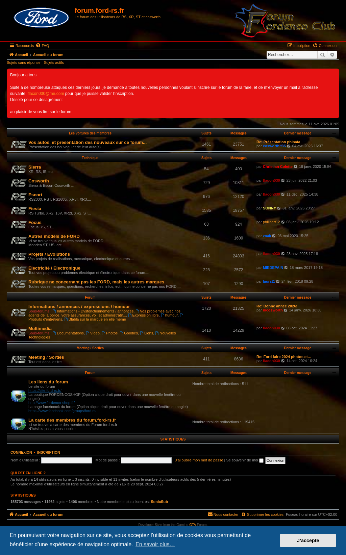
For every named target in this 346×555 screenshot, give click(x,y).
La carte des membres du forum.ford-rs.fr (72, 420)
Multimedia (40, 328)
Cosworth (38, 180)
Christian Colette (278, 167)
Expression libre (143, 315)
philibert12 (271, 222)
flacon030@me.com (46, 93)
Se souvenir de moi (245, 460)
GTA (192, 525)
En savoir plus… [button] (155, 544)
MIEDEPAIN (273, 268)
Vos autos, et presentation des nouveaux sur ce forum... (87, 142)
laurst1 (269, 281)
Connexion (21, 452)
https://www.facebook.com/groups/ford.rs (62, 411)
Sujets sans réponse (24, 62)
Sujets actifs (54, 62)
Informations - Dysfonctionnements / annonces (93, 311)
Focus (35, 222)
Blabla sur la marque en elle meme (95, 319)
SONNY (269, 208)
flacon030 (271, 180)
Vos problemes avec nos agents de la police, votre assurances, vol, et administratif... (104, 313)
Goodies (129, 333)
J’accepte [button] (308, 540)
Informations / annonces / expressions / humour (79, 306)
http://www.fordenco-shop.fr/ (51, 403)
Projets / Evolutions (49, 254)
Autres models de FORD (54, 236)
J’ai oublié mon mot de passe (199, 460)
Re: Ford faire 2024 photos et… (284, 357)
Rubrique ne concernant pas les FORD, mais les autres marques (96, 281)
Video (93, 333)
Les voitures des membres (90, 133)
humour (169, 315)
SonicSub (159, 502)
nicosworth (273, 310)
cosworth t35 (274, 146)
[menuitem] (42, 46)
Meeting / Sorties (90, 348)
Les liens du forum (48, 381)
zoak (267, 236)
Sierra (34, 167)
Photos (110, 333)
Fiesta (34, 208)
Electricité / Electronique (54, 268)
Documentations (68, 333)
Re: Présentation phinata (278, 142)
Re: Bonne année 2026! (276, 306)
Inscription (48, 452)
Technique (90, 158)
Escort (35, 194)
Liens (146, 333)
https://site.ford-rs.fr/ (44, 390)
